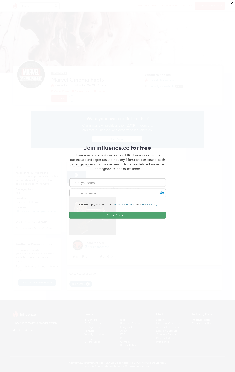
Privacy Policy (149, 204)
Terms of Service (122, 204)
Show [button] (161, 193)
